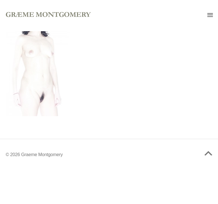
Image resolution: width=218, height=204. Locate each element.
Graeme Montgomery (42, 154)
